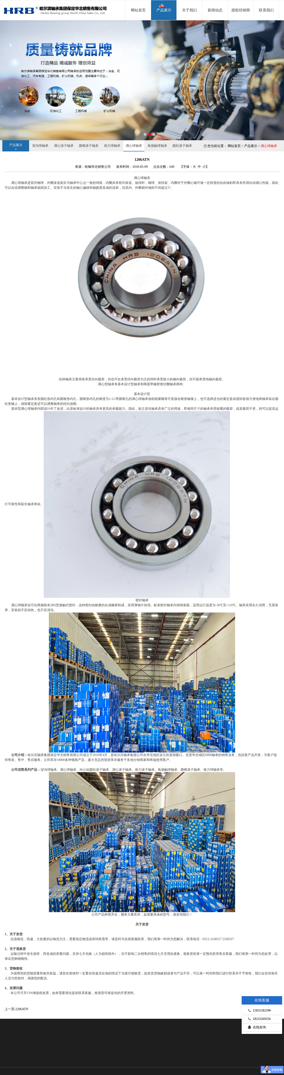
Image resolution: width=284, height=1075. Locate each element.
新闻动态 (215, 10)
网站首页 (138, 10)
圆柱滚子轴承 (182, 145)
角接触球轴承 (157, 145)
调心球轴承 (134, 145)
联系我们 (266, 10)
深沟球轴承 (40, 145)
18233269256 (258, 1018)
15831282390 (258, 1010)
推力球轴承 (112, 145)
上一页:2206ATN (16, 1009)
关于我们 (189, 10)
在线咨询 (256, 1027)
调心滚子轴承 (64, 145)
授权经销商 (240, 10)
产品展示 (163, 8)
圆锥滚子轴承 (88, 145)
